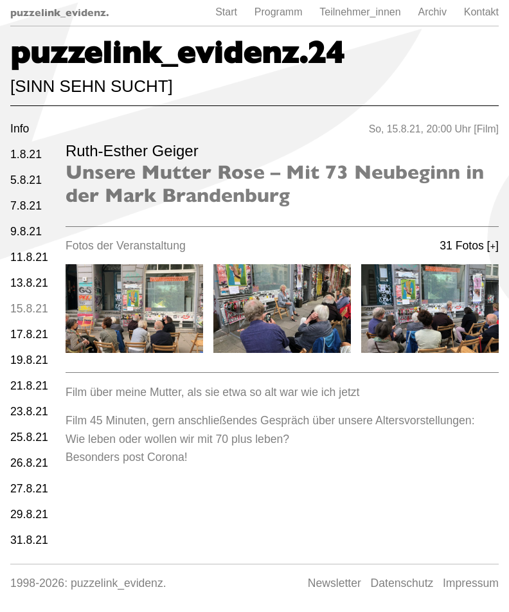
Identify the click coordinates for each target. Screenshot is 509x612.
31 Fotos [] (469, 245)
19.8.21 (29, 360)
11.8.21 (29, 257)
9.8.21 (26, 231)
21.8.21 (29, 385)
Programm (278, 11)
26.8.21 (29, 462)
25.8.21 (29, 437)
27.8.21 (29, 488)
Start (226, 11)
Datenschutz (402, 583)
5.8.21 (26, 180)
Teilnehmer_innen (359, 11)
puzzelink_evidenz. (59, 12)
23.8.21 (29, 411)
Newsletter (334, 583)
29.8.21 (29, 514)
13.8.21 (29, 282)
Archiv (432, 11)
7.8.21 (26, 205)
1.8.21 (26, 154)
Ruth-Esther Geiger (132, 150)
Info (19, 128)
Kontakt (481, 11)
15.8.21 (29, 308)
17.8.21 (29, 334)
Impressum (471, 583)
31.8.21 (29, 540)
